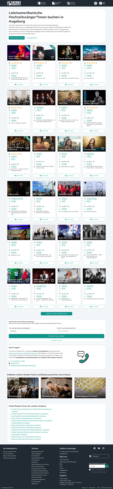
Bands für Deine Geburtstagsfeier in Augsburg (26, 418)
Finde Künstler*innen (16, 38)
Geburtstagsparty (36, 454)
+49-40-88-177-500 (18, 361)
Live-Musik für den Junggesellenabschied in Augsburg (29, 416)
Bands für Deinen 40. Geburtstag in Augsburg (26, 439)
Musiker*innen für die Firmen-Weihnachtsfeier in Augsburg (30, 430)
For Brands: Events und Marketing (69, 451)
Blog (61, 464)
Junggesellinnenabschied (38, 479)
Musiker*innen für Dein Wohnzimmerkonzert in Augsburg (30, 414)
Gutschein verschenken (9, 458)
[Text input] (97, 466)
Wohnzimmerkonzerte (37, 451)
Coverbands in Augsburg (19, 434)
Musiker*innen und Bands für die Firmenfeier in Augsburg (30, 432)
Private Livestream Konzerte (39, 475)
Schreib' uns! (15, 363)
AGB (98, 488)
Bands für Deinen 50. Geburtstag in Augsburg (26, 425)
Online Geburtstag (36, 477)
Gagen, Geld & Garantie (9, 456)
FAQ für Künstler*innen (9, 451)
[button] (102, 3)
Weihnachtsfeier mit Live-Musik (40, 464)
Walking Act (34, 483)
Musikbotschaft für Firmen (38, 469)
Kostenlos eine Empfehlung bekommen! (23, 366)
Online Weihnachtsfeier (37, 466)
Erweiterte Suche (56, 340)
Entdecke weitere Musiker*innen (56, 314)
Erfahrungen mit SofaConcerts (68, 462)
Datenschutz (92, 488)
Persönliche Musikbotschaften (39, 471)
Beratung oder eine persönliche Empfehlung (23, 353)
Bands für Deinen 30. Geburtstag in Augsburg (26, 437)
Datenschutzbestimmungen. (98, 472)
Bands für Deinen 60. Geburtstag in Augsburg (26, 427)
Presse (61, 468)
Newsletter (63, 472)
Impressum (84, 488)
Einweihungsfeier (36, 481)
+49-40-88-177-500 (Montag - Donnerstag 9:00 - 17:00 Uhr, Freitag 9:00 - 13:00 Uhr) (71, 482)
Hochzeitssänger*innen (37, 458)
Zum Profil (19, 85)
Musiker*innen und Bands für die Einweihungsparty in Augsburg (32, 421)
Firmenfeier (34, 462)
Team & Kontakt (64, 460)
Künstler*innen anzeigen (56, 336)
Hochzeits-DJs (35, 460)
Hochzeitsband (35, 456)
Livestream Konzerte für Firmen (40, 473)
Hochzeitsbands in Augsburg (21, 423)
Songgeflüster (64, 454)
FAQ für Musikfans (8, 454)
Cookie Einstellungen (106, 488)
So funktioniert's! (31, 38)
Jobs (61, 466)
